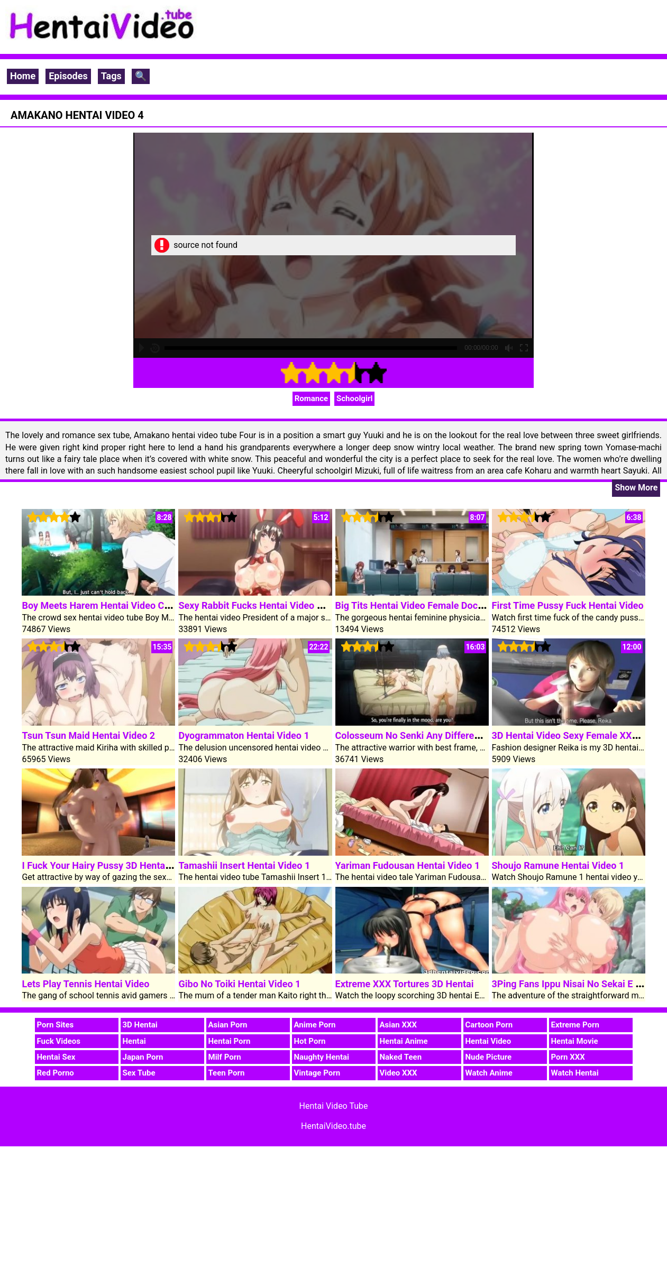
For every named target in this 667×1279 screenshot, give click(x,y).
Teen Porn (226, 1073)
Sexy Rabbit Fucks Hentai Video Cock (258, 605)
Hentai (134, 1041)
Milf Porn (224, 1057)
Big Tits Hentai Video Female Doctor (412, 605)
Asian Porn (228, 1025)
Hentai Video (488, 1041)
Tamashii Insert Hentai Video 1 (244, 865)
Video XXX (398, 1073)
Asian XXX (398, 1025)
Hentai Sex (56, 1057)
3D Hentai (140, 1025)
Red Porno (55, 1073)
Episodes (68, 75)
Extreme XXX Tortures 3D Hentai (404, 983)
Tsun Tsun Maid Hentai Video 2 (88, 735)
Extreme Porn (575, 1025)
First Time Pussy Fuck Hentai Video (568, 605)
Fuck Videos (59, 1041)
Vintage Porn (317, 1073)
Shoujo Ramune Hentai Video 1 (558, 865)
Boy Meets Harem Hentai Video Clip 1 (102, 605)
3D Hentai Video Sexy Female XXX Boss (577, 735)
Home (22, 75)
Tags (111, 75)
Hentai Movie (574, 1041)
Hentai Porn (229, 1041)
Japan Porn (143, 1057)
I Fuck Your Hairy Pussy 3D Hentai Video (108, 865)
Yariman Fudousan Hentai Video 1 (407, 865)
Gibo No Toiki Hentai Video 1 (239, 983)
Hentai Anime (404, 1041)
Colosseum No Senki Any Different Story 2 (425, 735)
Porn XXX (568, 1057)
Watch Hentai (575, 1073)
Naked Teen (401, 1057)
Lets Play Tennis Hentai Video (85, 983)
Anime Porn (315, 1025)
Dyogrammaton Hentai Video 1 (243, 735)
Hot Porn (310, 1041)
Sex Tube (139, 1073)
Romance (311, 398)
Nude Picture (488, 1057)
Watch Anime (489, 1073)
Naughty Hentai (322, 1057)
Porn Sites (55, 1025)
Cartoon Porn (489, 1025)
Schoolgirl (354, 398)
